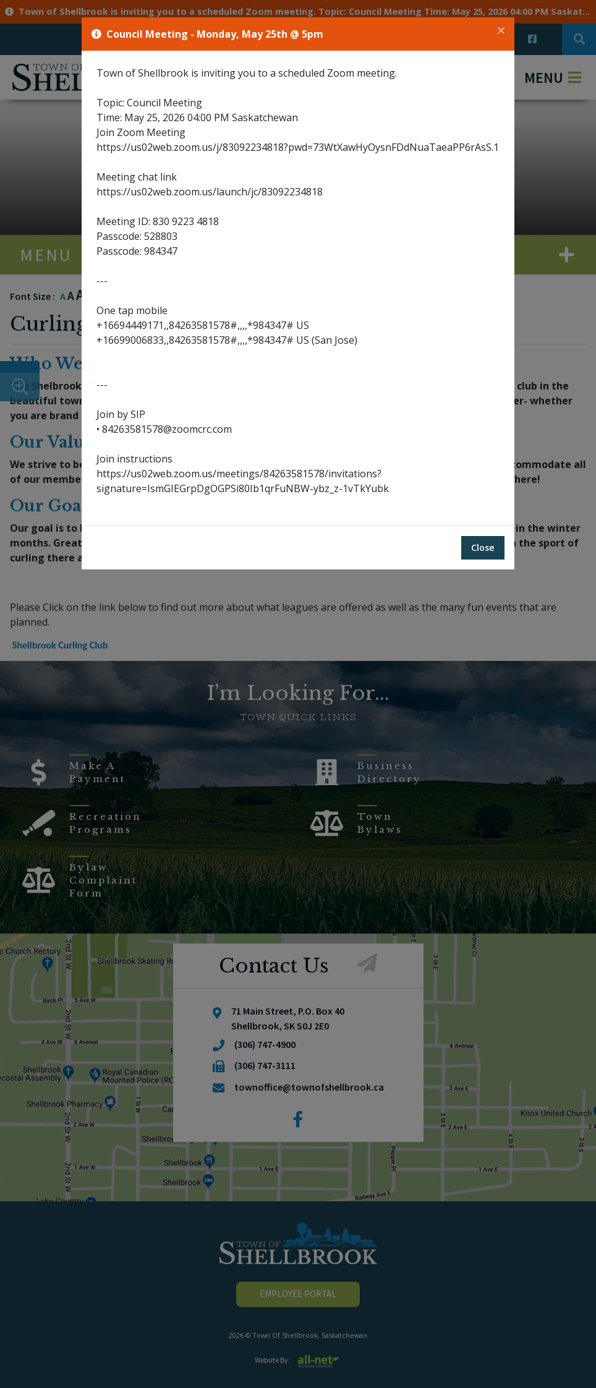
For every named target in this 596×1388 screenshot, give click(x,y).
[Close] (501, 30)
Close (483, 547)
